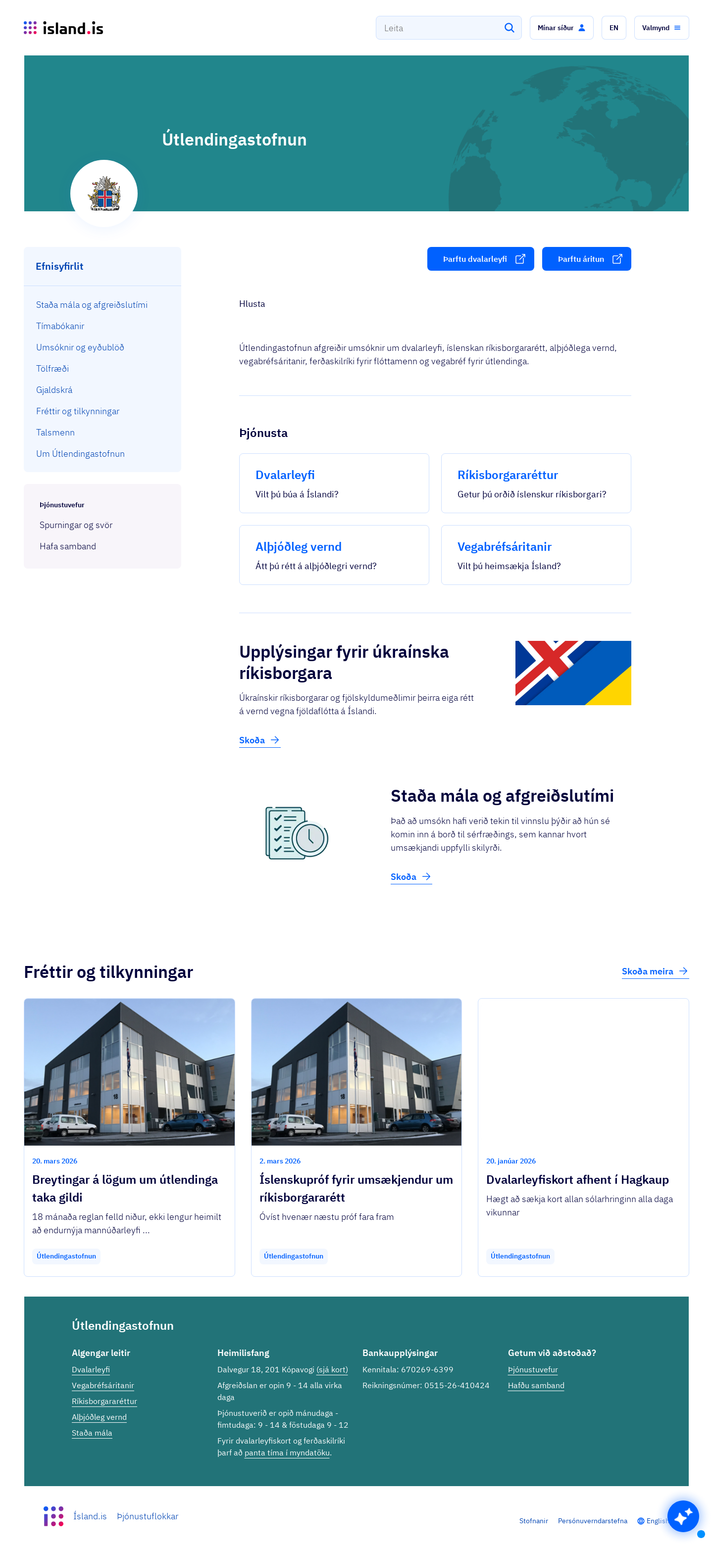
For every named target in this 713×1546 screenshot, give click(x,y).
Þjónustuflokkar (147, 1516)
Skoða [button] (260, 740)
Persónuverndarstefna (592, 1520)
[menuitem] (102, 304)
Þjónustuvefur (533, 1369)
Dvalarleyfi (91, 1369)
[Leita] (509, 28)
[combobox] (449, 28)
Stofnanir (533, 1520)
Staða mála (92, 1433)
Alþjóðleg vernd (99, 1417)
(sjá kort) (332, 1369)
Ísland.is (90, 1516)
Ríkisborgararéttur (104, 1401)
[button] (562, 28)
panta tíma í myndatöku (287, 1452)
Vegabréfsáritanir (103, 1385)
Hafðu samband (536, 1385)
